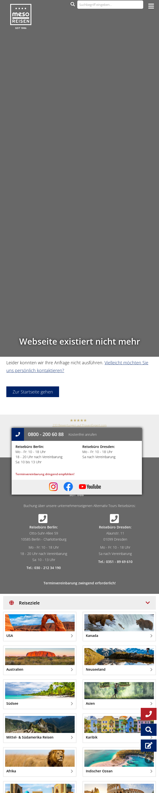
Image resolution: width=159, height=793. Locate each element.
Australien (40, 660)
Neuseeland (119, 660)
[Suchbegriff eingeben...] (110, 4)
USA (40, 626)
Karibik (119, 728)
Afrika (40, 761)
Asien (119, 694)
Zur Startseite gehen (33, 392)
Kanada (119, 626)
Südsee (40, 694)
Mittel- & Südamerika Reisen (40, 728)
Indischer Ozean (119, 761)
